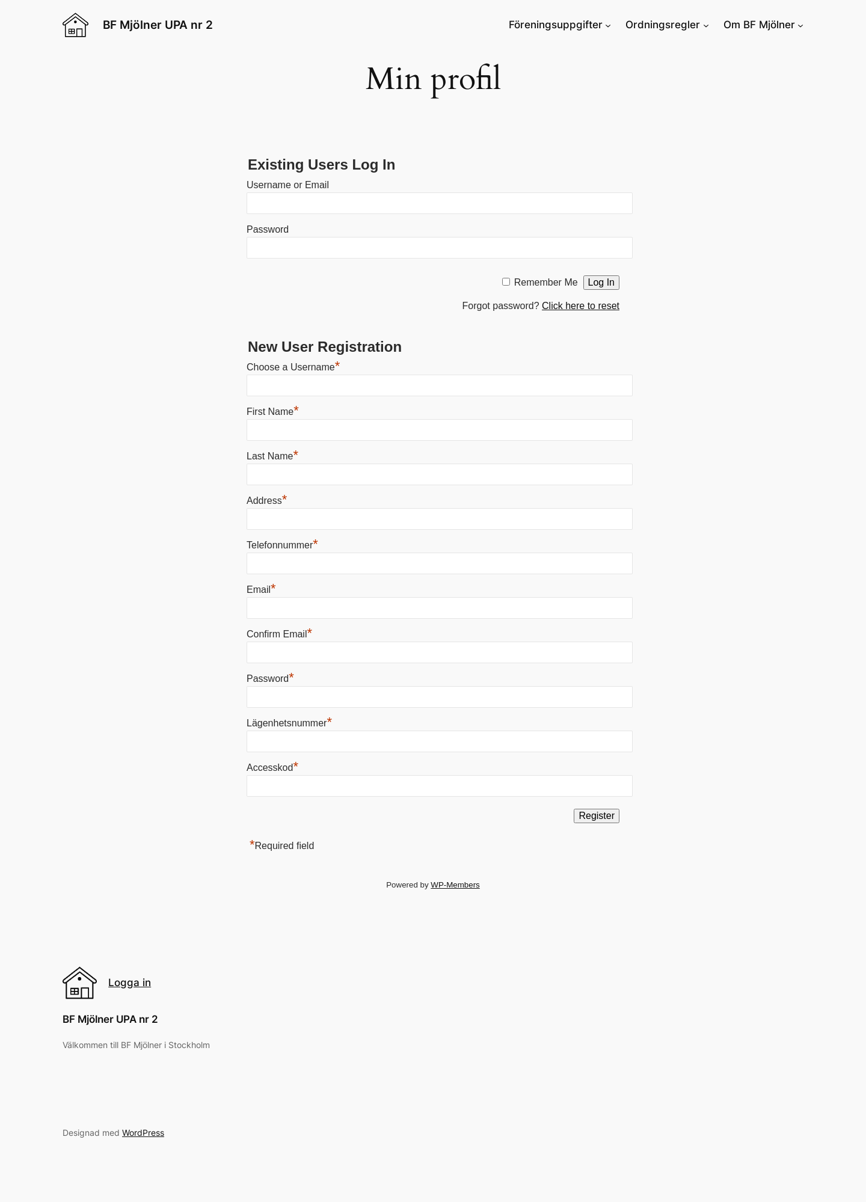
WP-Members (455, 884)
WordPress (143, 1132)
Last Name (272, 456)
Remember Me (546, 282)
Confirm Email (279, 634)
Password (268, 229)
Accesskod (272, 767)
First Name (273, 411)
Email (261, 589)
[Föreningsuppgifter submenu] (608, 25)
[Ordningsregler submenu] (706, 25)
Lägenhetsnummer (289, 723)
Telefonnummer (282, 545)
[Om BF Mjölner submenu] (800, 25)
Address (267, 500)
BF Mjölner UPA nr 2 (158, 24)
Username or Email (288, 185)
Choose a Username (293, 367)
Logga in (129, 983)
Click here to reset (580, 306)
